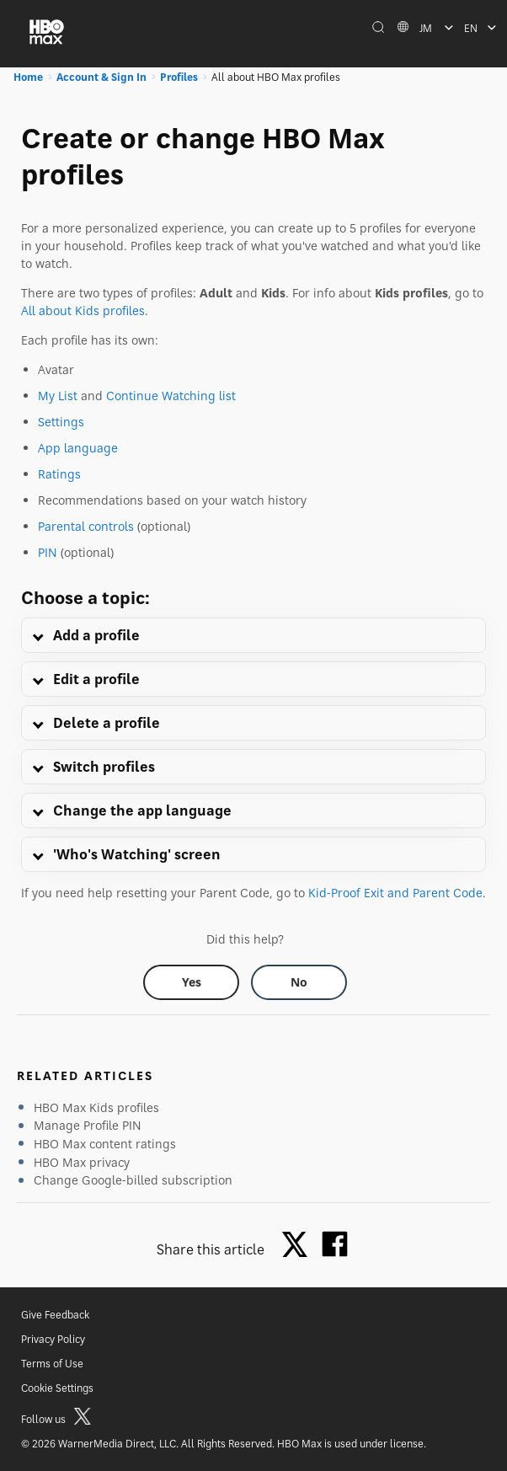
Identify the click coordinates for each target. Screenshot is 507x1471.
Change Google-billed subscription (133, 1180)
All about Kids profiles (83, 310)
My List (57, 396)
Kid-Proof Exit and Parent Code (395, 893)
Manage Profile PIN (87, 1125)
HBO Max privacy (82, 1162)
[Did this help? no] (299, 982)
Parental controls (86, 526)
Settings (61, 422)
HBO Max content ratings (105, 1144)
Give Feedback (55, 1315)
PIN (47, 552)
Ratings (59, 474)
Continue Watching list (171, 396)
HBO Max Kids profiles (96, 1107)
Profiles (179, 77)
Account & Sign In (101, 77)
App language (78, 448)
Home (28, 77)
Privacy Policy (53, 1339)
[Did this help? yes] (191, 982)
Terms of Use (52, 1363)
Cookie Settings (57, 1388)
